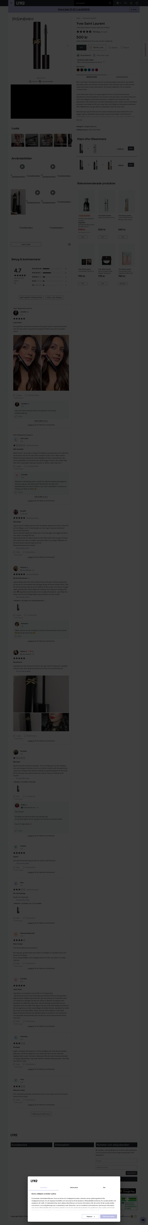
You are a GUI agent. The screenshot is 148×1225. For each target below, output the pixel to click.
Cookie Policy (105, 1210)
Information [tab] (74, 1187)
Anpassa (91, 1216)
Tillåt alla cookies (108, 1216)
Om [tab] (104, 1187)
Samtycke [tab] (43, 1187)
